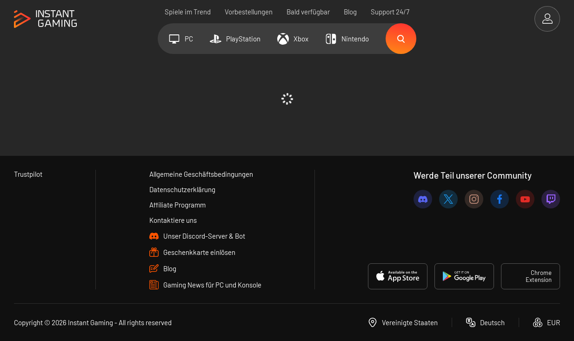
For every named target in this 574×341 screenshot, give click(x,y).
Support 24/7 (390, 11)
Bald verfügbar (308, 11)
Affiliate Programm (177, 205)
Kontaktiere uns (173, 220)
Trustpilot (28, 174)
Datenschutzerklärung (182, 189)
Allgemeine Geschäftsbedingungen (201, 174)
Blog (350, 11)
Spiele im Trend (188, 11)
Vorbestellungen (249, 11)
